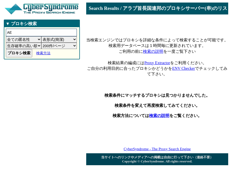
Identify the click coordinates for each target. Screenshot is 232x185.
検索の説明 (153, 51)
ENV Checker (183, 68)
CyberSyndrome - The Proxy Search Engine (157, 149)
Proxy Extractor (157, 63)
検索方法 (43, 53)
